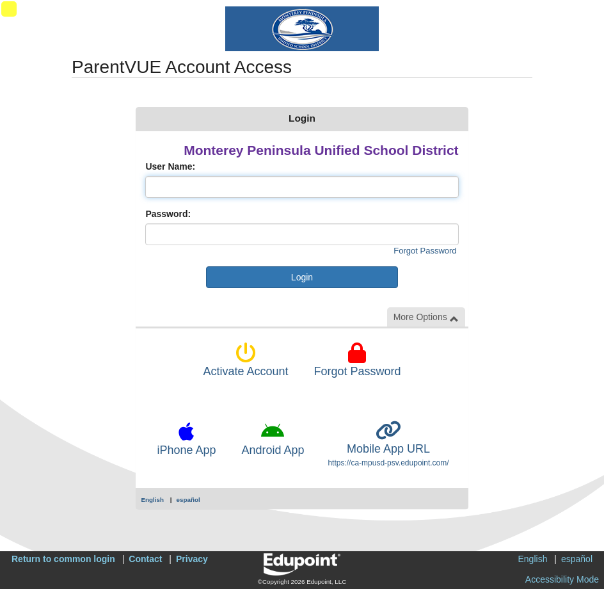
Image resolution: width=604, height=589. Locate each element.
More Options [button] (426, 317)
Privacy (192, 559)
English (152, 499)
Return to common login (63, 559)
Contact (145, 559)
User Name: (170, 166)
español (188, 499)
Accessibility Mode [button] (562, 579)
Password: (168, 214)
